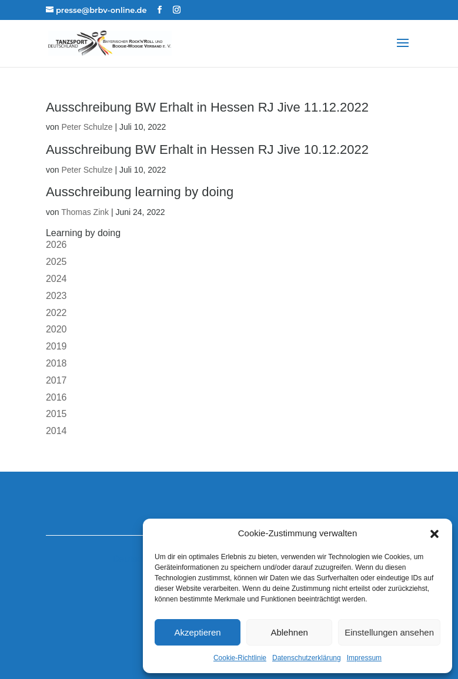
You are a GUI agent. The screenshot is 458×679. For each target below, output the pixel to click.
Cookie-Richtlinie (239, 658)
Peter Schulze (86, 127)
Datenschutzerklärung (306, 658)
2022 (56, 313)
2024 (56, 279)
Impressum (364, 658)
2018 (56, 363)
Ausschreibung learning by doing (139, 191)
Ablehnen (288, 632)
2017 (56, 380)
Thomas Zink (85, 212)
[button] (434, 534)
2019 (56, 346)
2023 (56, 296)
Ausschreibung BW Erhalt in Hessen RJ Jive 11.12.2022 (207, 107)
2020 (56, 329)
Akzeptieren (197, 632)
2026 (56, 245)
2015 (56, 414)
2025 (56, 262)
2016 (56, 397)
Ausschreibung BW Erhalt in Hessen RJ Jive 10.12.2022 (207, 149)
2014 (56, 431)
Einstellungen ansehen (389, 632)
